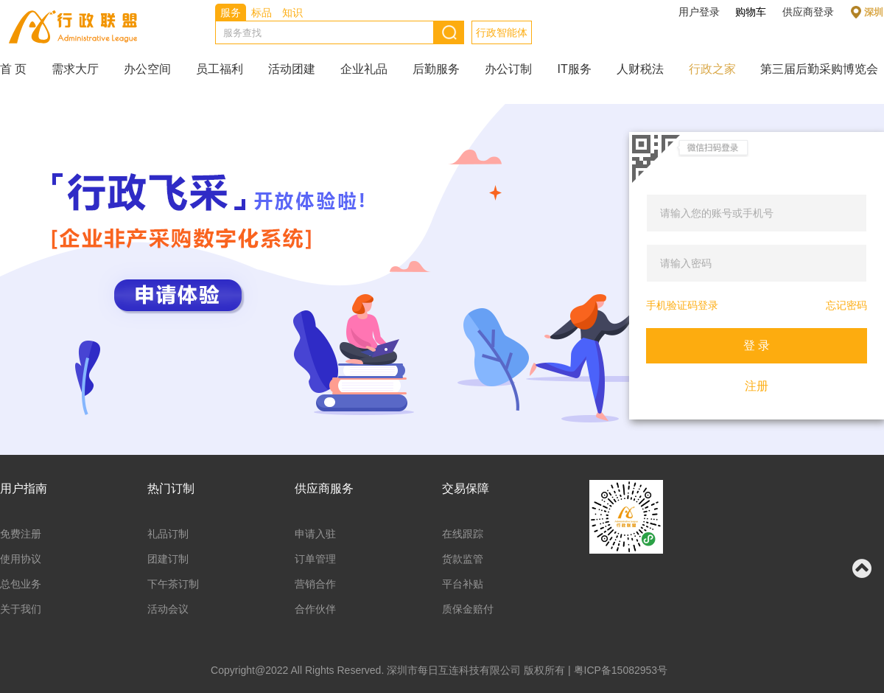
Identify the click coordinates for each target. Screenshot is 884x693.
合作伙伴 (315, 609)
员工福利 (219, 69)
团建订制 (168, 559)
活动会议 (168, 609)
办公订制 (508, 69)
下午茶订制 (173, 584)
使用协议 (20, 559)
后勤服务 (436, 69)
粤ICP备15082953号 (621, 670)
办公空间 (147, 69)
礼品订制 (168, 534)
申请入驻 (315, 534)
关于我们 (20, 609)
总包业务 (20, 584)
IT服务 (574, 69)
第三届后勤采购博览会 (819, 69)
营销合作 (315, 584)
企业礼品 (363, 69)
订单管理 (315, 559)
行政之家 (712, 69)
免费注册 (20, 534)
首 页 (13, 69)
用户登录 (699, 12)
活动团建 (291, 69)
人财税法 (640, 69)
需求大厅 (75, 69)
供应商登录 (808, 12)
